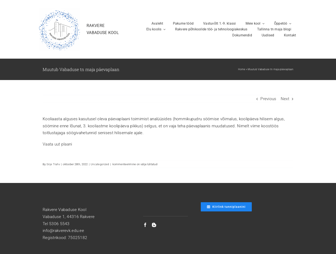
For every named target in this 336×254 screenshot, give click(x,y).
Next (285, 98)
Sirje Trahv (53, 164)
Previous (268, 98)
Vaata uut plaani (57, 144)
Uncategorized (100, 164)
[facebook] (145, 225)
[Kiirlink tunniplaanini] (226, 206)
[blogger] (154, 225)
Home (241, 69)
